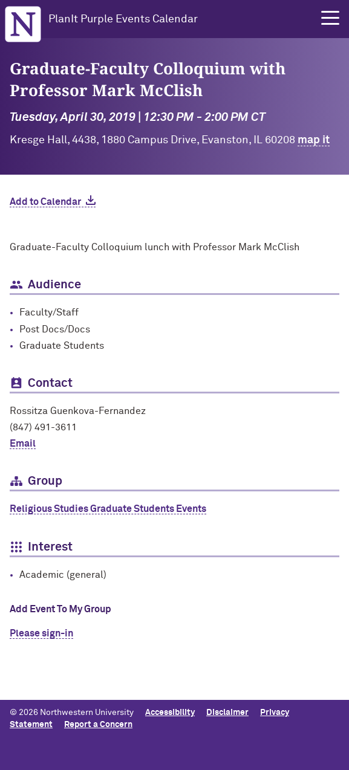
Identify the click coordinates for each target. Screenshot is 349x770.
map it (314, 140)
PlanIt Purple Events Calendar (123, 19)
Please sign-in (41, 633)
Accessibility (170, 712)
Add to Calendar (45, 202)
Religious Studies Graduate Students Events (108, 509)
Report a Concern (98, 724)
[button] (330, 18)
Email (23, 443)
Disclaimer (227, 712)
